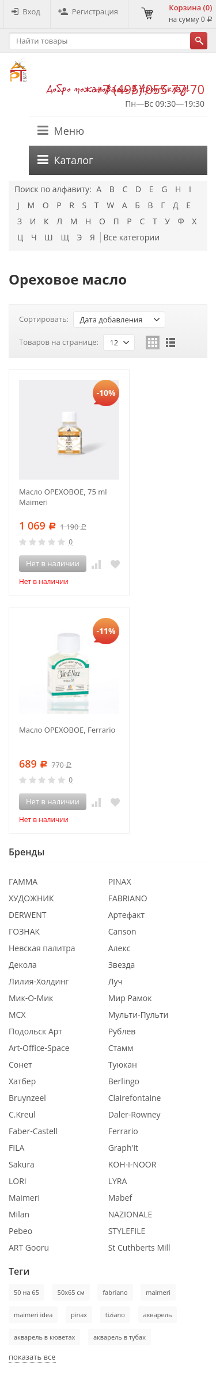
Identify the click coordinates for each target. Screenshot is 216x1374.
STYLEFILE (127, 1230)
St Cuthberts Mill (139, 1247)
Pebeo (20, 1230)
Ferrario (123, 1131)
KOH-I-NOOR (132, 1164)
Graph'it (123, 1147)
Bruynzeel (27, 1097)
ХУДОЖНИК (31, 898)
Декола (23, 964)
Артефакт (126, 914)
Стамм (121, 1047)
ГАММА (23, 881)
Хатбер (22, 1081)
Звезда (121, 964)
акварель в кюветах (44, 1337)
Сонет (20, 1064)
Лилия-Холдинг (39, 981)
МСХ (17, 1014)
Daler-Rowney (134, 1114)
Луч (115, 981)
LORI (17, 1181)
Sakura (22, 1164)
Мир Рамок (130, 997)
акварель (157, 1314)
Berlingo (123, 1081)
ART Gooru (29, 1247)
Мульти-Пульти (138, 1014)
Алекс (119, 948)
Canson (122, 931)
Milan (19, 1214)
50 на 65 (26, 1292)
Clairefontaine (134, 1097)
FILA (16, 1147)
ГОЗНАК (24, 931)
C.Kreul (22, 1114)
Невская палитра (42, 948)
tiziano (115, 1314)
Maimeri (24, 1197)
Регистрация (88, 11)
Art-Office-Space (39, 1047)
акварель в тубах (119, 1337)
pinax (79, 1314)
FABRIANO (127, 898)
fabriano (115, 1292)
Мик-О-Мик (31, 997)
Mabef (120, 1197)
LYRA (117, 1181)
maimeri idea (33, 1314)
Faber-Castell (33, 1131)
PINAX (119, 881)
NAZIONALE (130, 1214)
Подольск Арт (35, 1031)
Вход (26, 11)
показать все (32, 1357)
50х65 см (71, 1292)
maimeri (158, 1292)
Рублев (122, 1031)
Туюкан (122, 1064)
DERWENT (28, 914)
